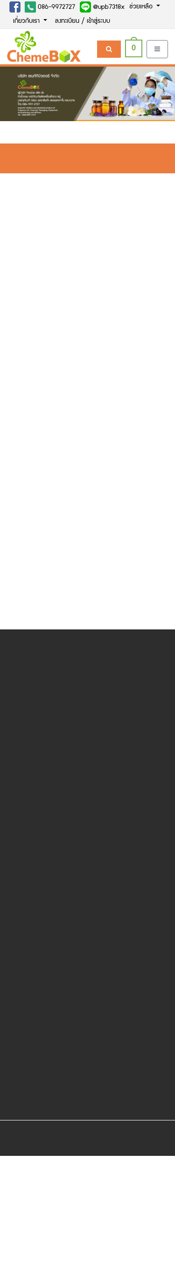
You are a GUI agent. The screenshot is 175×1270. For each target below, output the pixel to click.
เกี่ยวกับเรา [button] (27, 21)
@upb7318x (102, 7)
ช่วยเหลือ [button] (141, 7)
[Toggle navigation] (157, 49)
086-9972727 (50, 7)
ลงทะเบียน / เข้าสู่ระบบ (82, 21)
